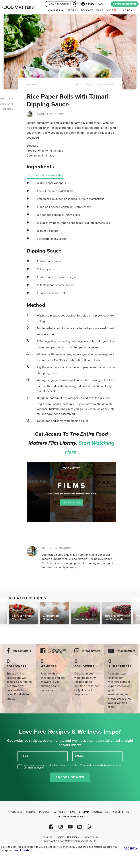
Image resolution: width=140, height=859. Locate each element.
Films (99, 10)
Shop (111, 10)
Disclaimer (47, 837)
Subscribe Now (70, 777)
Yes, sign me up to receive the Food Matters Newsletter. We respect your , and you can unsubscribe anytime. (73, 766)
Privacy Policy (90, 837)
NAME (25, 755)
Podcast (87, 10)
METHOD (8, 109)
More (126, 10)
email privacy (102, 765)
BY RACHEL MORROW (57, 548)
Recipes (72, 10)
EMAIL (79, 755)
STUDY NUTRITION (124, 3)
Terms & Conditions (68, 837)
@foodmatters (22, 651)
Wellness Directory (70, 816)
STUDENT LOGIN (93, 4)
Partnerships (120, 812)
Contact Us (100, 812)
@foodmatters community (57, 651)
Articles (59, 812)
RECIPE (31, 84)
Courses (54, 10)
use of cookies (22, 850)
